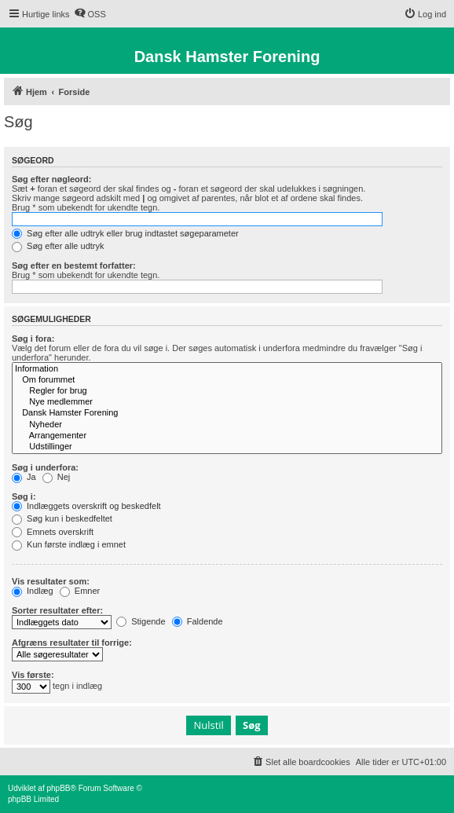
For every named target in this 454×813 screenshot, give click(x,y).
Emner (80, 590)
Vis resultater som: (51, 581)
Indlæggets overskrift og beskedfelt (86, 506)
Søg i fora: (33, 338)
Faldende (197, 621)
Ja (24, 477)
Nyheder (227, 424)
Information (227, 369)
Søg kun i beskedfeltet (62, 518)
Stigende (140, 621)
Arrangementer (227, 435)
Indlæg (32, 590)
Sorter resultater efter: (57, 610)
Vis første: (33, 674)
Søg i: (24, 496)
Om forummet (227, 380)
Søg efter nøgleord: (51, 179)
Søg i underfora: (45, 467)
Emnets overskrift (52, 532)
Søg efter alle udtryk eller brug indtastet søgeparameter (125, 233)
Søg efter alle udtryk (58, 246)
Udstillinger (227, 446)
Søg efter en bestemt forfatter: (74, 265)
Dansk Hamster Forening (227, 413)
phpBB (58, 788)
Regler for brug (227, 391)
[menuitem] (90, 14)
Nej (56, 477)
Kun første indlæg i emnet (69, 544)
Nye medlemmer (227, 402)
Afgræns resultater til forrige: (72, 642)
